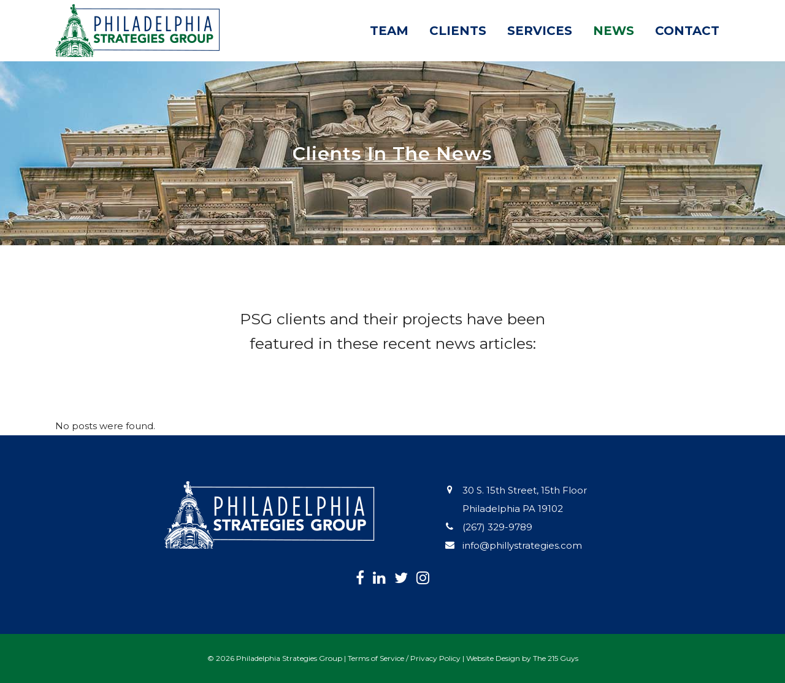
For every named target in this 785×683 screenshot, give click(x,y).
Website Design (493, 658)
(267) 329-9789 (497, 527)
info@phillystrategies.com (522, 545)
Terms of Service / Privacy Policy (404, 658)
